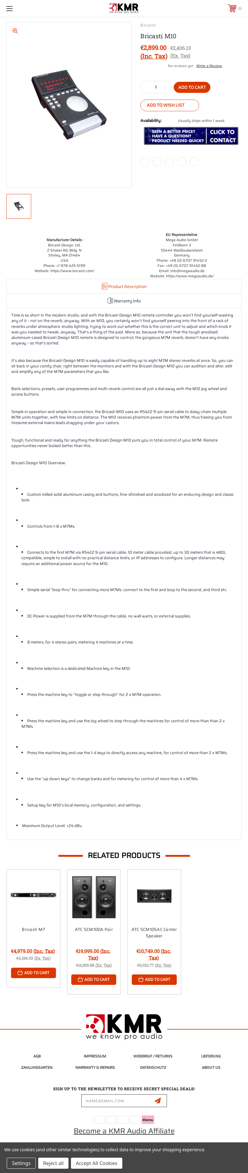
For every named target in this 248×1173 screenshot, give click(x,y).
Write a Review (209, 66)
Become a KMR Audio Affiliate (124, 1131)
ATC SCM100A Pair (94, 929)
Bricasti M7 (33, 929)
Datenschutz (153, 1067)
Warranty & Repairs (95, 1067)
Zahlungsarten (37, 1067)
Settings (21, 1163)
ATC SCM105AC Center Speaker (154, 932)
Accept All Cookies (96, 1163)
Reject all (53, 1163)
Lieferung (211, 1056)
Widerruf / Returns (152, 1056)
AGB (37, 1056)
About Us (211, 1067)
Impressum (95, 1056)
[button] (191, 136)
